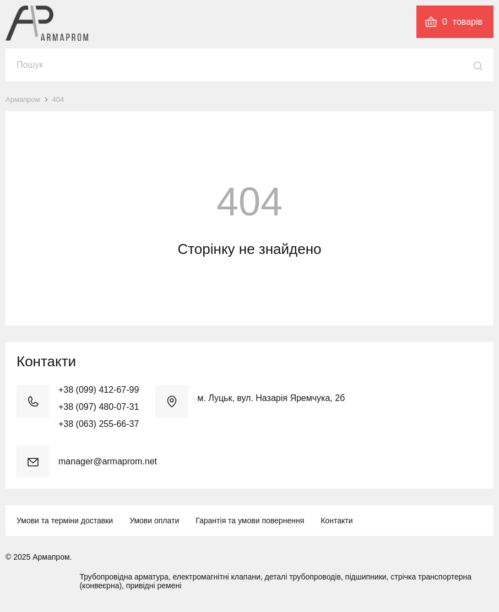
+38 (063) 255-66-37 (98, 424)
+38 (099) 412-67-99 (98, 389)
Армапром (23, 99)
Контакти (336, 520)
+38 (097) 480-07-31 (98, 406)
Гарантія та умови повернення (250, 520)
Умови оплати (154, 520)
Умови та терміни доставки (65, 520)
